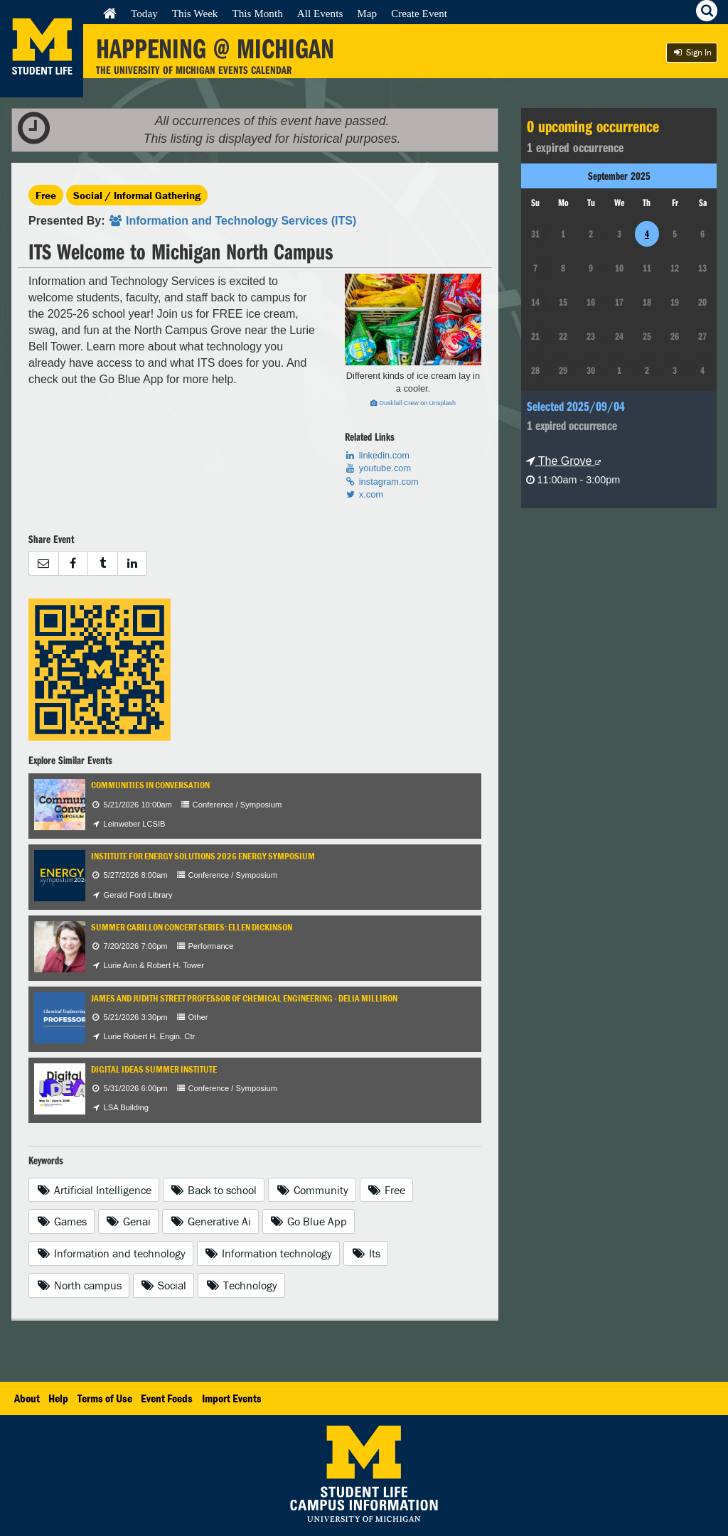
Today (144, 13)
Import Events (232, 1398)
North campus (79, 1285)
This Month (257, 13)
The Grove (563, 461)
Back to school (214, 1190)
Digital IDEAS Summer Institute (154, 1069)
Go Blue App (309, 1221)
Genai (128, 1221)
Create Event (419, 13)
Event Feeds (167, 1398)
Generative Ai (210, 1221)
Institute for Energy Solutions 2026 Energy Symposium (203, 856)
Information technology (269, 1253)
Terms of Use (104, 1398)
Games (61, 1221)
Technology (241, 1285)
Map (367, 13)
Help (58, 1398)
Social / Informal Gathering (136, 195)
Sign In (692, 52)
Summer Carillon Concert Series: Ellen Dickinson (191, 927)
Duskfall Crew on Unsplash (413, 403)
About (27, 1398)
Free (46, 195)
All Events (320, 13)
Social (164, 1285)
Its (365, 1253)
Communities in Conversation (150, 785)
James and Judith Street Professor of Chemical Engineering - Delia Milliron (244, 998)
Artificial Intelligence (93, 1190)
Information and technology (111, 1253)
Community (312, 1190)
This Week (195, 13)
